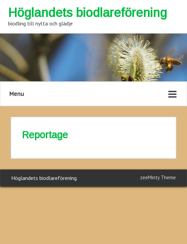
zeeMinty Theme (158, 177)
